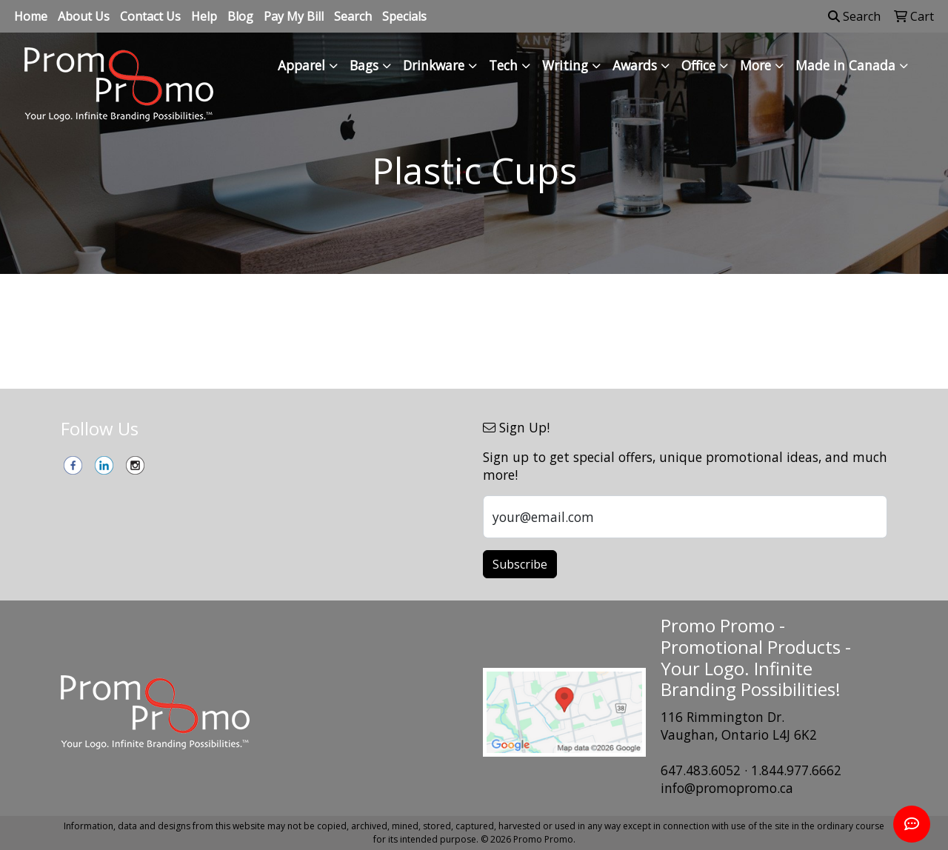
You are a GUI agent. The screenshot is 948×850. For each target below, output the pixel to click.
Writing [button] (565, 65)
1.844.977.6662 (796, 770)
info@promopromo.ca (727, 788)
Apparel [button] (301, 65)
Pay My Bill (294, 16)
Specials (404, 16)
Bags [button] (364, 65)
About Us (84, 16)
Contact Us (150, 16)
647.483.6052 (701, 770)
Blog (240, 16)
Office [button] (698, 65)
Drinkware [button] (433, 65)
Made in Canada (845, 65)
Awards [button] (634, 65)
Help (204, 16)
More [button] (755, 65)
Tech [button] (503, 65)
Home (30, 16)
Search (353, 16)
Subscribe (520, 564)
